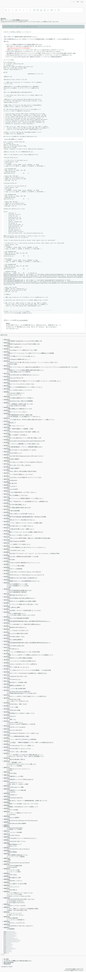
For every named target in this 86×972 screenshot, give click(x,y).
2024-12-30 (7, 339)
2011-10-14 (7, 690)
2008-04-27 (7, 927)
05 (8, 931)
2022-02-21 (7, 365)
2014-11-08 (7, 539)
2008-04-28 (7, 924)
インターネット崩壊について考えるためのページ (17, 960)
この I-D (25, 46)
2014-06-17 (7, 564)
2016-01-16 (7, 490)
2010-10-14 (7, 731)
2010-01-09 (7, 758)
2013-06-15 (7, 616)
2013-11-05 (7, 593)
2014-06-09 (7, 567)
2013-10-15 (7, 599)
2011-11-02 (6, 681)
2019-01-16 (7, 448)
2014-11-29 (7, 536)
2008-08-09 (7, 843)
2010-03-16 (7, 750)
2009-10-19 (7, 778)
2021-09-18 (7, 376)
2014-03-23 (7, 582)
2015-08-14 (7, 506)
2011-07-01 (7, 698)
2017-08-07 (7, 470)
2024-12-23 (7, 342)
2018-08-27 (7, 457)
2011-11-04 (6, 678)
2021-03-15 (7, 385)
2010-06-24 (7, 744)
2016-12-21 (7, 479)
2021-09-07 (7, 379)
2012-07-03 (7, 656)
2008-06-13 (7, 876)
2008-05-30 (7, 885)
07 (10, 931)
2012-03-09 (7, 671)
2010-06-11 (7, 747)
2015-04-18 (7, 512)
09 (13, 933)
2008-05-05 (7, 912)
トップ (73, 1)
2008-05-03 (7, 916)
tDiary (74, 969)
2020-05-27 (7, 402)
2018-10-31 (7, 454)
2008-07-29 (7, 853)
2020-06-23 (7, 399)
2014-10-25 (7, 546)
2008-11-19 (7, 834)
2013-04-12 (7, 626)
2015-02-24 (7, 521)
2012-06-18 (7, 665)
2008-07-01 (7, 864)
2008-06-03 (7, 882)
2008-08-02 (7, 850)
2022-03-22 (7, 354)
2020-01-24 (7, 418)
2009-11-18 (7, 772)
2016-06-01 (7, 487)
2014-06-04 (7, 570)
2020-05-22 (7, 407)
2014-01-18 (7, 589)
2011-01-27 (7, 721)
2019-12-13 (7, 421)
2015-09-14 (7, 503)
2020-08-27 (7, 391)
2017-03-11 (7, 476)
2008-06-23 (7, 873)
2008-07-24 (7, 858)
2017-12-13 (7, 463)
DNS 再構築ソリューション (20, 20)
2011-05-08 (7, 708)
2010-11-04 (7, 728)
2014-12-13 (7, 533)
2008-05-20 (7, 897)
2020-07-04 (7, 396)
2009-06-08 (7, 802)
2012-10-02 (7, 650)
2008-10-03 (7, 836)
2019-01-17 (7, 445)
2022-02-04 (7, 368)
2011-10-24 (7, 684)
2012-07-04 (7, 653)
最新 (78, 1)
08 (11, 931)
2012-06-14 (7, 668)
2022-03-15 (7, 358)
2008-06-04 (7, 879)
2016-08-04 (7, 482)
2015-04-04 (7, 515)
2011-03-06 (7, 715)
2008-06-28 (7, 868)
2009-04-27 (7, 808)
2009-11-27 (7, 767)
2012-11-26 (7, 647)
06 (9, 931)
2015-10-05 (7, 500)
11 (14, 931)
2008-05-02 (7, 921)
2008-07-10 (7, 861)
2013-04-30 (7, 623)
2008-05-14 (7, 907)
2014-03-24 (7, 579)
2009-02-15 (7, 826)
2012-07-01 (7, 659)
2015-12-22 (7, 494)
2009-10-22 (7, 775)
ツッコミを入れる (22, 320)
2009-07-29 (7, 796)
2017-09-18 (7, 466)
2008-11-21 (7, 831)
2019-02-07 (7, 442)
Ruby (72, 970)
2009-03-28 (7, 811)
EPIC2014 (3, 18)
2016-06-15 (7, 485)
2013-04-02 (7, 629)
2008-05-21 (7, 891)
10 (13, 931)
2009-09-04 (7, 793)
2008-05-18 (7, 904)
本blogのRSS (7, 963)
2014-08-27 (7, 555)
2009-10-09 (7, 785)
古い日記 (6, 959)
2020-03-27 (7, 410)
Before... (8, 323)
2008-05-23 (7, 888)
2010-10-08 (7, 735)
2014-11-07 (7, 543)
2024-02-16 (7, 345)
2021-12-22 (7, 373)
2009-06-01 (7, 805)
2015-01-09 (7, 530)
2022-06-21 (7, 348)
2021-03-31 (7, 382)
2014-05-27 (7, 573)
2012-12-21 (7, 644)
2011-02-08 (7, 718)
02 (6, 933)
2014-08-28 (7, 552)
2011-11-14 (6, 675)
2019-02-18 (7, 439)
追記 (82, 1)
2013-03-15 (7, 632)
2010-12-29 (7, 725)
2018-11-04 (7, 451)
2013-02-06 (7, 641)
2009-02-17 (7, 825)
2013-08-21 (7, 612)
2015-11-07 (7, 497)
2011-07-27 (7, 695)
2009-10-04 (7, 788)
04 (6, 931)
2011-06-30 (7, 702)
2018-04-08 (7, 460)
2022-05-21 (7, 351)
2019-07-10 (7, 436)
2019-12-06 (7, 427)
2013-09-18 (7, 606)
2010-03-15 (7, 753)
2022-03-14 (7, 361)
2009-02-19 (7, 822)
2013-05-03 (7, 619)
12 (14, 934)
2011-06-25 (7, 705)
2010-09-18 (7, 741)
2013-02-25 (7, 635)
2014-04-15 (7, 576)
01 (6, 934)
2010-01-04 (7, 761)
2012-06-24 (7, 662)
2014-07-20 (7, 558)
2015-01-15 (7, 527)
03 (8, 933)
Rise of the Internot (8, 962)
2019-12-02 (7, 430)
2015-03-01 (7, 518)
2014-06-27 (7, 561)
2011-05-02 (7, 711)
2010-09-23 (7, 738)
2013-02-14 (7, 638)
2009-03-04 (7, 816)
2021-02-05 (9, 26)
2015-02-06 (7, 524)
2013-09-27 (7, 603)
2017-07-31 (7, 473)
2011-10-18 (7, 687)
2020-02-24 (7, 413)
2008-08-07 (7, 847)
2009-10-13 (7, 781)
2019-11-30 (7, 433)
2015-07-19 (7, 509)
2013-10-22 (7, 596)
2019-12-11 (7, 424)
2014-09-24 (7, 549)
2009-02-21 (7, 819)
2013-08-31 (7, 609)
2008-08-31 (7, 840)
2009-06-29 (7, 799)
